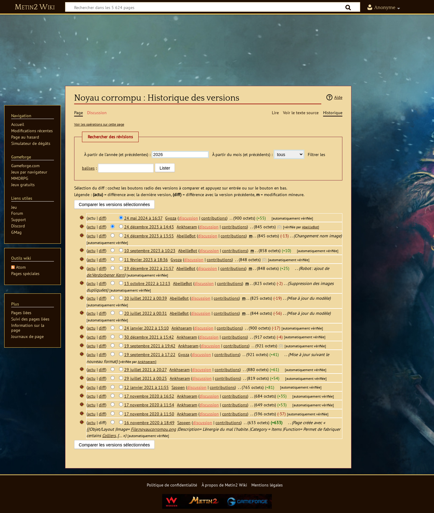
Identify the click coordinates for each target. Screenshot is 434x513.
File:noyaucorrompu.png (153, 429)
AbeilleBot (310, 227)
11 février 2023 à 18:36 (146, 259)
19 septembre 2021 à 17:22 (149, 354)
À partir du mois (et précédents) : (242, 154)
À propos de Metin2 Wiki (224, 485)
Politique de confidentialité (172, 485)
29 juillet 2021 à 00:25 (145, 378)
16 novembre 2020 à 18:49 (149, 422)
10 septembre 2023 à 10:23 (149, 250)
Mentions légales (267, 485)
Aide (338, 97)
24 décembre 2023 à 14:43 (149, 227)
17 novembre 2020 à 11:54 (149, 405)
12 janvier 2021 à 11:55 (146, 387)
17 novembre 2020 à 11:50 (149, 414)
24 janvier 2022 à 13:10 (146, 328)
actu (92, 227)
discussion (188, 218)
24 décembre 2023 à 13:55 (149, 236)
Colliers (109, 435)
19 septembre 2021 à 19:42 (149, 346)
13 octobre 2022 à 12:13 (147, 283)
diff (102, 218)
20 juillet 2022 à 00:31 (145, 313)
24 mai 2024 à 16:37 (143, 218)
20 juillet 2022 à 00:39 (145, 298)
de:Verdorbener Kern (105, 275)
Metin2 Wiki (35, 7)
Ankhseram (146, 361)
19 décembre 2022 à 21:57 (149, 268)
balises (88, 168)
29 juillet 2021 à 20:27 (145, 369)
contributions (213, 218)
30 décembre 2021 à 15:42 (149, 337)
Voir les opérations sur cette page (99, 124)
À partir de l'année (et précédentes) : (117, 154)
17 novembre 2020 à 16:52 (149, 396)
